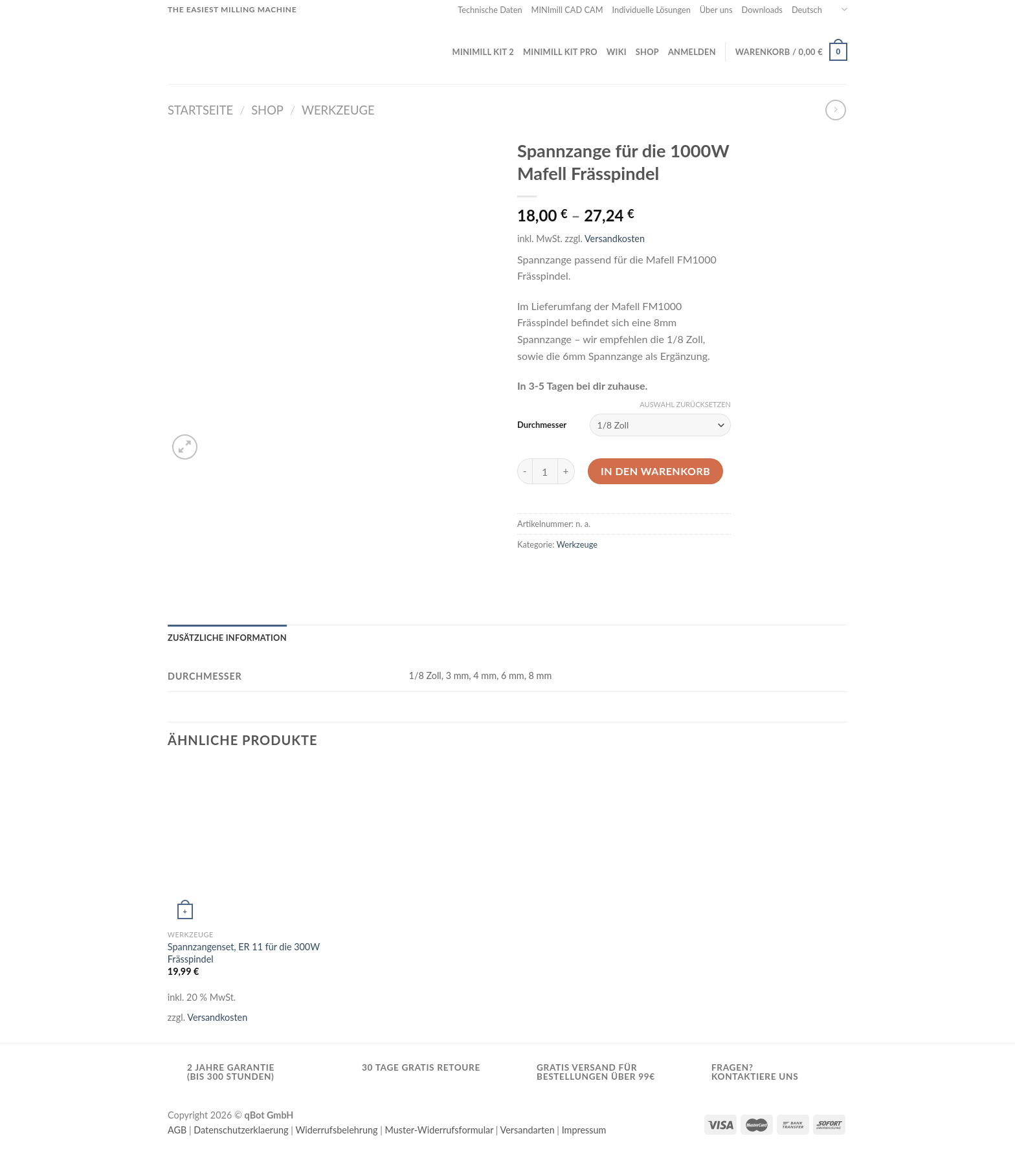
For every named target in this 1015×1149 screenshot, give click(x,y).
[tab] (227, 638)
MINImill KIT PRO (560, 52)
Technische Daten (490, 10)
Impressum (584, 1129)
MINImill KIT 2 (483, 52)
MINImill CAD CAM (567, 10)
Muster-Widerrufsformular (439, 1129)
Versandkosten (615, 238)
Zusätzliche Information (227, 637)
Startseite (200, 110)
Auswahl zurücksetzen (685, 404)
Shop (647, 52)
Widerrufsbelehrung (336, 1129)
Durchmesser (541, 424)
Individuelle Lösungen (651, 10)
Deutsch (819, 9)
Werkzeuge (338, 110)
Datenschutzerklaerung (241, 1129)
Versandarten (527, 1129)
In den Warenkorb (655, 471)
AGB (177, 1129)
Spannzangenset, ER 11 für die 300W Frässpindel (244, 953)
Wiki (617, 52)
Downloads (762, 10)
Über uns (716, 10)
